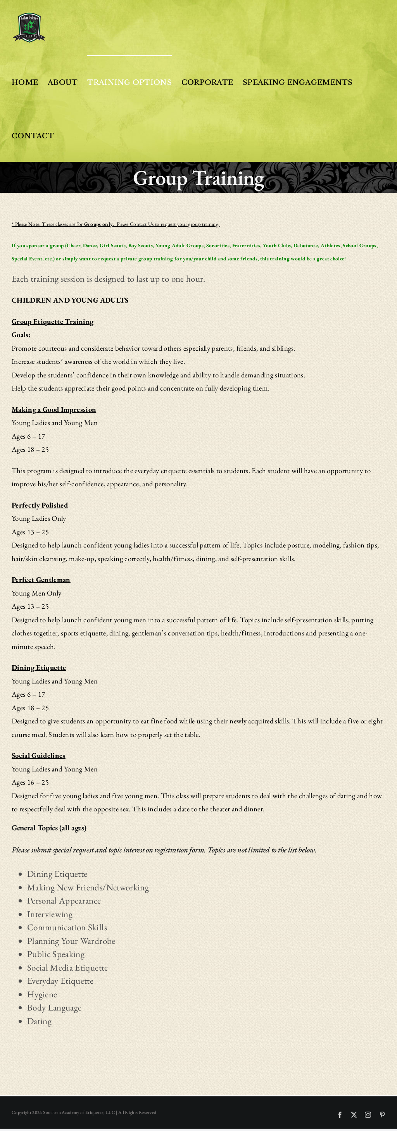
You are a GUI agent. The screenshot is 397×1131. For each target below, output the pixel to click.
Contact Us (142, 224)
